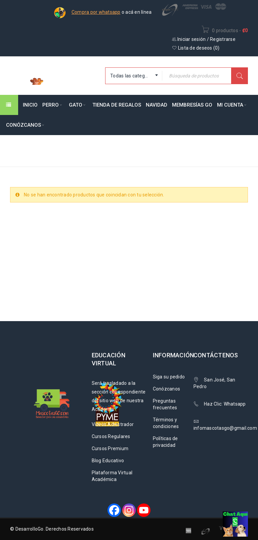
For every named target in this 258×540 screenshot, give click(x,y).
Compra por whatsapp (96, 12)
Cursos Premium (110, 448)
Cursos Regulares (111, 436)
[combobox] (133, 75)
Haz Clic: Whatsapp (225, 404)
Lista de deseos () (195, 48)
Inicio (142, 146)
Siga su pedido (169, 376)
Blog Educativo (108, 460)
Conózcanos (166, 389)
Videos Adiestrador (113, 424)
